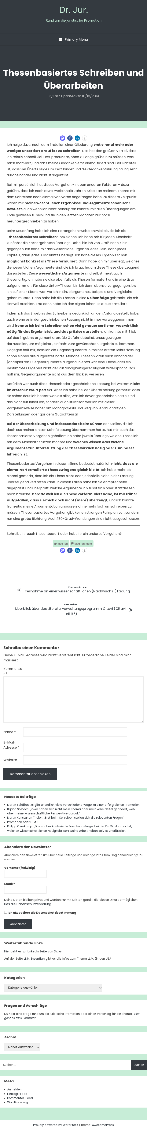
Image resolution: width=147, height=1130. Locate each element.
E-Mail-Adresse (11, 745)
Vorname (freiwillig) (19, 868)
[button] (62, 138)
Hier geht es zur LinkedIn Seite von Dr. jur (33, 951)
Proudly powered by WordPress (56, 1125)
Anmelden (14, 1089)
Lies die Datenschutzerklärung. (26, 904)
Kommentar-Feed (20, 1098)
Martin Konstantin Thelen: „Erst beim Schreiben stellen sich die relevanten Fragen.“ (65, 818)
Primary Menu (73, 39)
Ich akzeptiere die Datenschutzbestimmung (40, 913)
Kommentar (12, 671)
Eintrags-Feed (17, 1094)
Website (10, 759)
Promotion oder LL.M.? (22, 822)
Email (9, 884)
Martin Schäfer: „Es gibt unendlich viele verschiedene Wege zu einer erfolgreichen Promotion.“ (74, 805)
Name (9, 732)
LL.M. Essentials (34, 958)
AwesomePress (103, 1125)
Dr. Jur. (73, 10)
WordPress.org (17, 1102)
